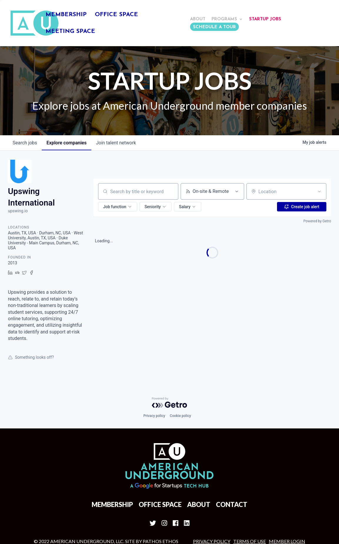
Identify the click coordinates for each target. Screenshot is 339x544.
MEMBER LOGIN (287, 495)
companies (66, 96)
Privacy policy (154, 370)
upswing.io (18, 164)
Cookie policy (180, 370)
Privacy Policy (211, 495)
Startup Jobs (265, 19)
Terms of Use (249, 495)
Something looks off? (31, 311)
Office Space (116, 15)
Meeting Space (70, 31)
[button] (117, 160)
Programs (224, 19)
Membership (66, 15)
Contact (231, 458)
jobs (25, 96)
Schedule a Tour (214, 27)
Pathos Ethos (160, 495)
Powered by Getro (317, 175)
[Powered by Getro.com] (169, 356)
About (197, 19)
